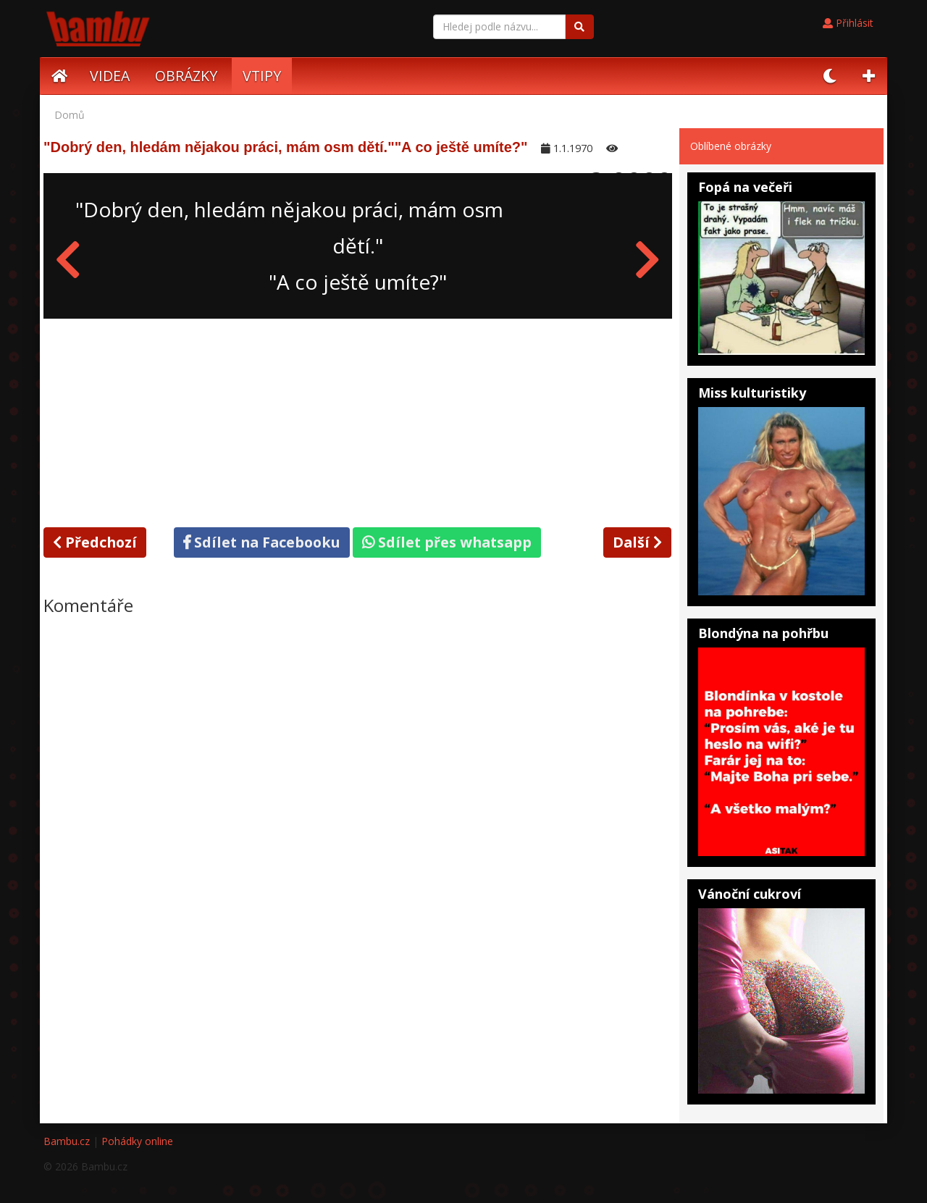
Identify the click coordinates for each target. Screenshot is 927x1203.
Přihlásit (848, 23)
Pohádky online (137, 1141)
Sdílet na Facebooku (261, 542)
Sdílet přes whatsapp (447, 542)
